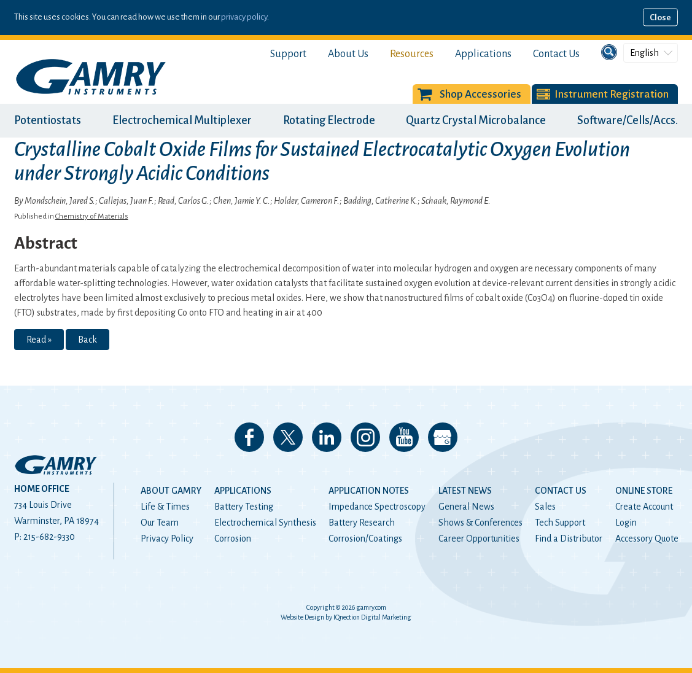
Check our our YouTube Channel (404, 437)
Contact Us (556, 54)
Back (87, 339)
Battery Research (362, 522)
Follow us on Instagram (365, 437)
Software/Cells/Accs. (627, 120)
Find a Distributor (568, 538)
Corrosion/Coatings (365, 538)
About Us (348, 54)
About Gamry (171, 491)
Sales (545, 507)
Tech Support (560, 522)
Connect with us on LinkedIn (326, 437)
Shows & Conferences (480, 522)
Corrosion (232, 538)
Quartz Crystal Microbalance (476, 120)
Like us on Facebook (249, 437)
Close (660, 17)
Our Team (160, 522)
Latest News (465, 491)
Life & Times (165, 507)
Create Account (644, 507)
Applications (483, 54)
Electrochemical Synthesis (265, 522)
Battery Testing (243, 507)
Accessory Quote (646, 538)
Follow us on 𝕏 (288, 437)
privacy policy (244, 16)
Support (288, 54)
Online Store (643, 491)
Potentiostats (47, 120)
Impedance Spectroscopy (377, 507)
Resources (411, 54)
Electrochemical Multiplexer (182, 120)
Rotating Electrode (329, 120)
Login (626, 522)
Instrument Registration (611, 94)
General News (466, 507)
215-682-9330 (49, 537)
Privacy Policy (167, 538)
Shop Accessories (480, 94)
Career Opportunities (478, 538)
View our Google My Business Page (442, 437)
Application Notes (369, 491)
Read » (39, 339)
